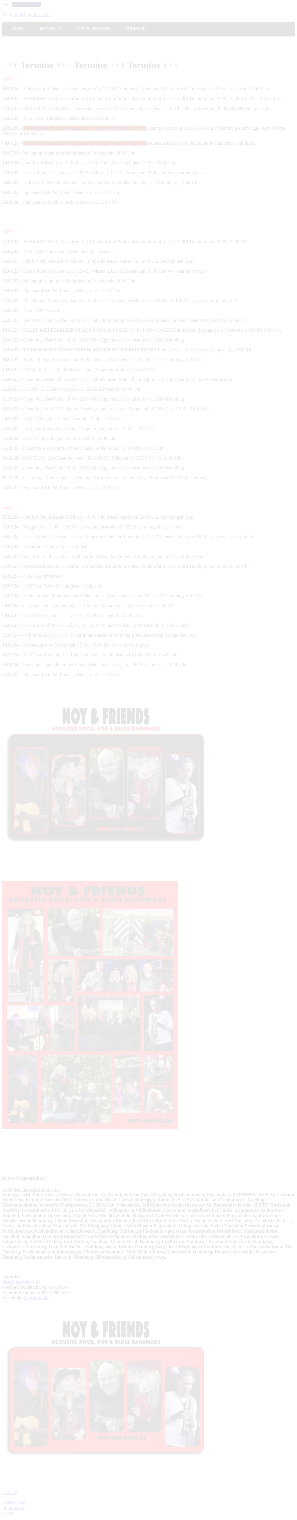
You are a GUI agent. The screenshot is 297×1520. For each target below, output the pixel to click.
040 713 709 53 (26, 4)
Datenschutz (13, 1502)
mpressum (13, 1507)
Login (7, 1512)
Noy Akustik (36, 1297)
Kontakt (9, 1492)
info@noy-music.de (21, 1281)
